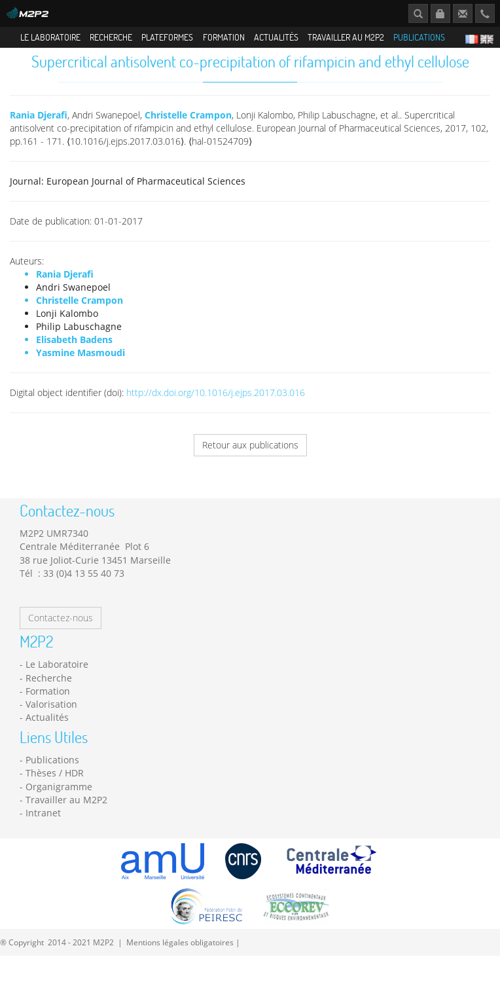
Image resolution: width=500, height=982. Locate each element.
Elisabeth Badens (74, 349)
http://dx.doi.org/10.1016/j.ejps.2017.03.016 (215, 402)
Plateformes (167, 37)
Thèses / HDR (55, 783)
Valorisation (51, 714)
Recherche (111, 37)
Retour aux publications (250, 454)
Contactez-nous (60, 627)
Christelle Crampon (188, 124)
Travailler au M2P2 (346, 37)
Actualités (276, 37)
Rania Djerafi (38, 124)
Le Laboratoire (50, 37)
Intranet (43, 822)
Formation (224, 37)
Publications (419, 37)
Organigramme (59, 796)
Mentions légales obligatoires (180, 952)
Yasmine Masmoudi (80, 362)
